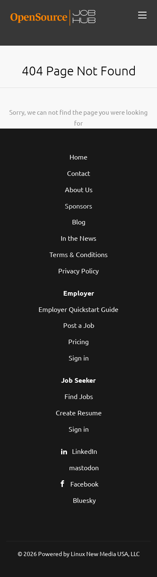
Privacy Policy (78, 270)
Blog (78, 221)
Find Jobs (78, 396)
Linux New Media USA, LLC (105, 553)
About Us (79, 189)
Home (78, 156)
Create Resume (79, 412)
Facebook (84, 483)
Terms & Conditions (78, 254)
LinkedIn (84, 451)
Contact (78, 173)
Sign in (79, 357)
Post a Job (78, 325)
